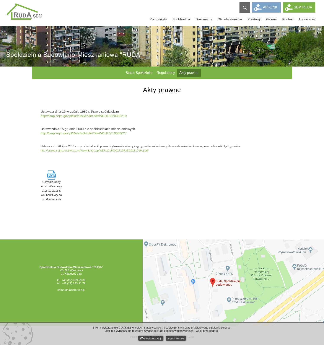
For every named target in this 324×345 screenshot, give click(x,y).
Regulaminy (166, 73)
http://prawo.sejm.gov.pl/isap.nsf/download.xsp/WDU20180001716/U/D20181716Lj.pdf (95, 150)
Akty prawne (189, 73)
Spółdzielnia (181, 19)
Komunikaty (158, 19)
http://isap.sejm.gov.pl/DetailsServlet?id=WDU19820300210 (84, 116)
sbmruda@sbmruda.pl (71, 289)
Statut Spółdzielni (138, 73)
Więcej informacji (150, 338)
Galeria (271, 19)
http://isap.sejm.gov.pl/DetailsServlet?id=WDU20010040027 (84, 133)
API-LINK (270, 7)
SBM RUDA (303, 7)
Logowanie (307, 19)
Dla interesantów (230, 19)
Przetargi (254, 19)
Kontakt (287, 19)
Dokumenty (204, 19)
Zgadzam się (176, 338)
